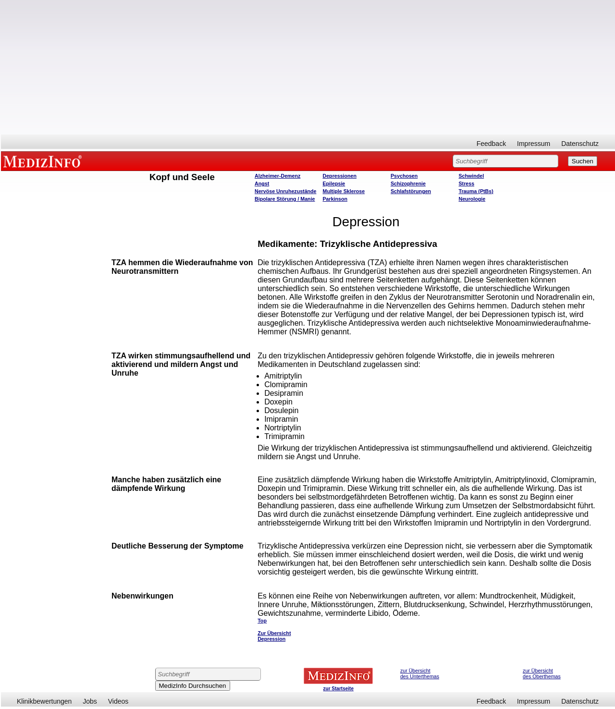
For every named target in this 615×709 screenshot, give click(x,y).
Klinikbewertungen (44, 701)
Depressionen (340, 176)
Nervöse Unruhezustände (286, 191)
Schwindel (471, 176)
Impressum (533, 143)
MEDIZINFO (44, 161)
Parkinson (335, 199)
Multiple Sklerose (344, 191)
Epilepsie (334, 183)
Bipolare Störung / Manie (285, 199)
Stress (467, 183)
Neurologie (472, 199)
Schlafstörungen (411, 191)
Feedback (491, 143)
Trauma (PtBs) (476, 191)
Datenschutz (580, 143)
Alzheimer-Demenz (277, 176)
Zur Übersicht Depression (274, 636)
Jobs (90, 701)
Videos (118, 701)
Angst (262, 183)
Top (262, 620)
